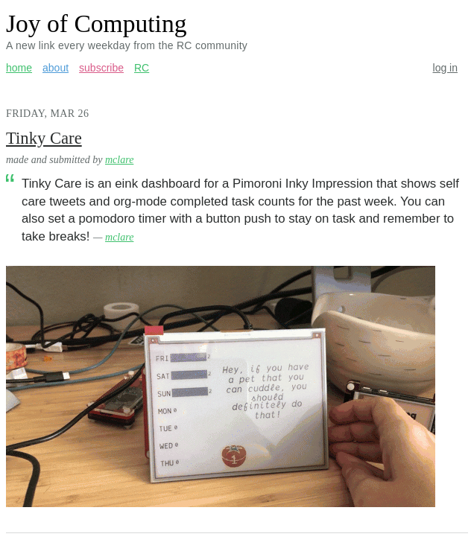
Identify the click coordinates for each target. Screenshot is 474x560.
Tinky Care (44, 138)
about (55, 68)
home (19, 68)
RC (141, 68)
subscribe (101, 68)
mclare (119, 159)
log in (445, 68)
